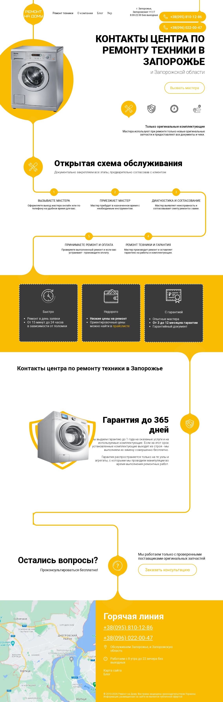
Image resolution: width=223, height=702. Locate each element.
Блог (100, 13)
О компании (85, 13)
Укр (109, 13)
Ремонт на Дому (33, 14)
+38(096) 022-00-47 (128, 638)
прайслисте (121, 326)
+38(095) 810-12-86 (128, 627)
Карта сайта (113, 670)
